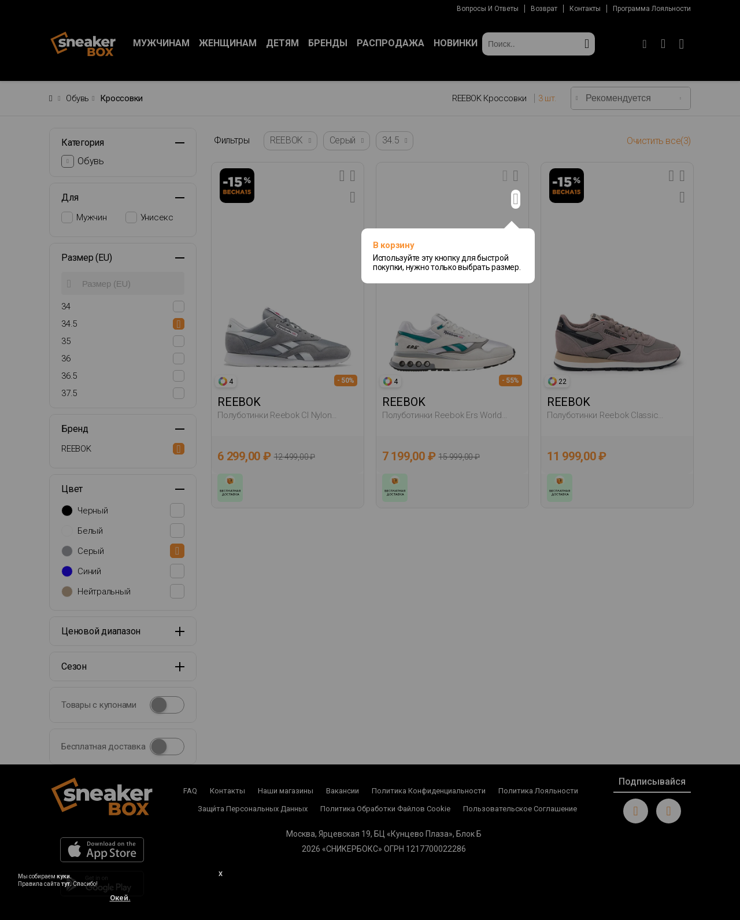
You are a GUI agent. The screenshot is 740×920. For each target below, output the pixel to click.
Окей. (120, 897)
